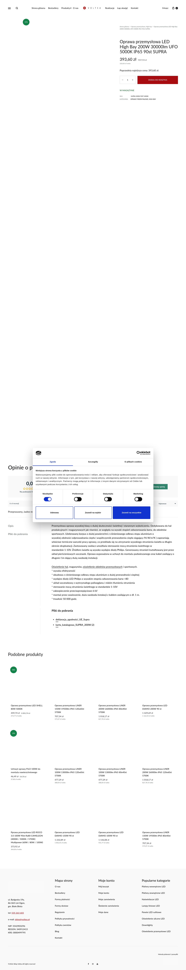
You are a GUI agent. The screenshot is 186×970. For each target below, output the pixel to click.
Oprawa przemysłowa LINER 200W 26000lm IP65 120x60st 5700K (157, 772)
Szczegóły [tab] (93, 462)
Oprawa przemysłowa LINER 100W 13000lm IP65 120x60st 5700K (69, 772)
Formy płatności (62, 899)
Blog (57, 931)
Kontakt (134, 8)
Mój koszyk (103, 886)
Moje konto (103, 893)
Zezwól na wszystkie (131, 513)
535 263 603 (18, 913)
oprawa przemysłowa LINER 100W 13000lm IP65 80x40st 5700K (113, 772)
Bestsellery (53, 8)
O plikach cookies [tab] (133, 462)
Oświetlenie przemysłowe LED (156, 931)
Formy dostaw (61, 905)
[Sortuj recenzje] (167, 503)
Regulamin (60, 912)
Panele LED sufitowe (151, 912)
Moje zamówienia (106, 899)
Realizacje (110, 8)
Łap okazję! (122, 8)
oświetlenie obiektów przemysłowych (103, 566)
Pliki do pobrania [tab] (18, 534)
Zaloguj (165, 8)
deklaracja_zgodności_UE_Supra (72, 619)
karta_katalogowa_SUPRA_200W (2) (75, 624)
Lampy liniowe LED (151, 905)
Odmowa (54, 513)
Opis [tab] (11, 525)
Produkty (65, 8)
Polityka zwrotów (63, 925)
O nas (75, 8)
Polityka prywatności (64, 918)
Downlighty (147, 925)
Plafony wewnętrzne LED (154, 886)
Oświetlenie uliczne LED (153, 918)
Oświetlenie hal (60, 566)
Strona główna (38, 8)
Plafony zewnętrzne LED (153, 893)
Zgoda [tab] (53, 462)
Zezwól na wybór (93, 513)
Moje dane (103, 912)
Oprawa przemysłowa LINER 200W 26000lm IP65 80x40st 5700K (113, 708)
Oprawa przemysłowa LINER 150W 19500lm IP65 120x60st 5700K (69, 708)
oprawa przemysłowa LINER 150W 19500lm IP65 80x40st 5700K (156, 835)
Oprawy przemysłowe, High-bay (141, 26)
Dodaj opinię (159, 486)
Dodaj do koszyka (157, 80)
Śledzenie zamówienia (108, 905)
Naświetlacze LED (150, 899)
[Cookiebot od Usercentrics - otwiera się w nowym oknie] (138, 453)
